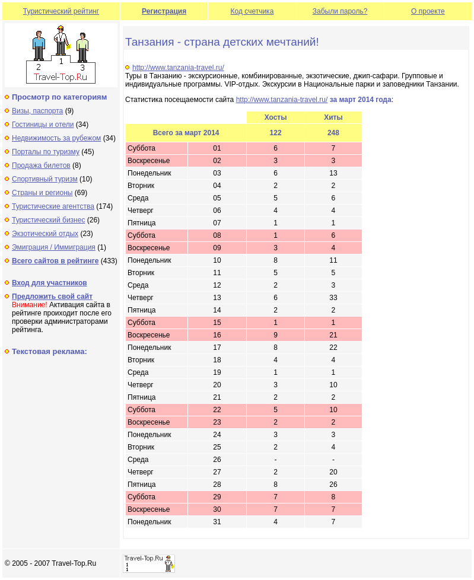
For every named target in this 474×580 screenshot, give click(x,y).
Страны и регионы (42, 193)
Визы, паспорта (37, 111)
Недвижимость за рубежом (56, 138)
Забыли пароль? (340, 11)
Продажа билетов (41, 165)
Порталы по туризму (45, 152)
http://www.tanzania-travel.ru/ (178, 67)
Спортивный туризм (45, 179)
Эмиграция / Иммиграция (54, 247)
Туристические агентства (53, 206)
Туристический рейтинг (61, 11)
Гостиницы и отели (43, 124)
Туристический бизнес (48, 220)
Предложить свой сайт (52, 296)
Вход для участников (49, 283)
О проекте (428, 11)
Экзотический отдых (45, 234)
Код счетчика (252, 11)
